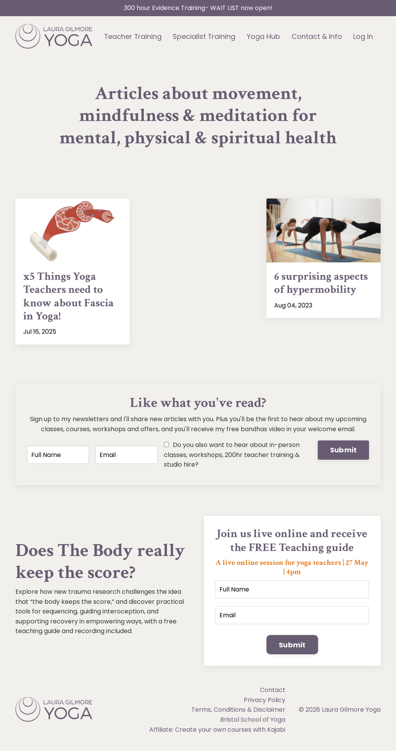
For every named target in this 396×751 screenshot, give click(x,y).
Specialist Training (204, 36)
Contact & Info (317, 36)
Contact (272, 693)
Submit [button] (343, 452)
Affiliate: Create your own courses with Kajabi (217, 732)
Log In (363, 36)
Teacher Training (133, 36)
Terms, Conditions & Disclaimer (238, 712)
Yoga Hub (263, 36)
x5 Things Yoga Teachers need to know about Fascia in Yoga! (69, 298)
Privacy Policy (264, 702)
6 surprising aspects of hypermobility (323, 284)
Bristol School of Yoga (252, 722)
